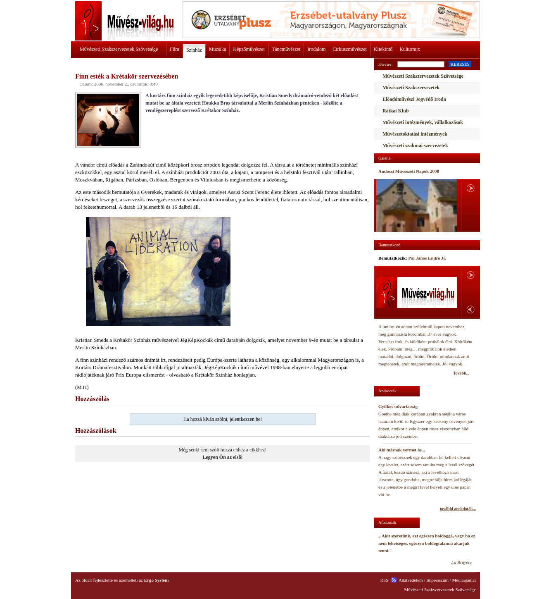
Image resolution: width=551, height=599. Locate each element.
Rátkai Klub (395, 111)
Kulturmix (409, 49)
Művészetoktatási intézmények (414, 134)
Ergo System (156, 580)
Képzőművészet (249, 49)
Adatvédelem (411, 580)
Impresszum (437, 580)
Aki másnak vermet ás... (401, 449)
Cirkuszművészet (349, 49)
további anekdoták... (458, 508)
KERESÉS (459, 64)
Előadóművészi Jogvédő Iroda (414, 99)
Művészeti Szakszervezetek (410, 88)
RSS (384, 580)
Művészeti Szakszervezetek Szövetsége (119, 49)
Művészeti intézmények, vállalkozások (422, 122)
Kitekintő (383, 49)
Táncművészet (286, 49)
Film (174, 49)
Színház (194, 50)
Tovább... (461, 373)
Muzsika (217, 49)
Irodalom (316, 49)
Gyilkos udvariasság (398, 406)
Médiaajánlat (464, 580)
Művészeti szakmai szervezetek (415, 145)
